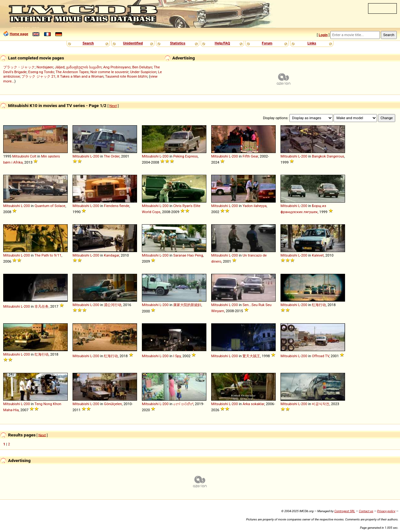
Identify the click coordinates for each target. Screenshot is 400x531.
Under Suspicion (143, 72)
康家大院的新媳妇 (187, 305)
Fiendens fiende (116, 206)
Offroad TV (320, 356)
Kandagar (111, 255)
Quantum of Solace (50, 206)
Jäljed (59, 67)
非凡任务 (42, 306)
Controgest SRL (344, 511)
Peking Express (185, 156)
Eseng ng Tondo (41, 72)
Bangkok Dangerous (328, 156)
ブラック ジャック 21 (38, 76)
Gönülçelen (113, 404)
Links (311, 43)
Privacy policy (386, 511)
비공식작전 (320, 404)
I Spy (177, 356)
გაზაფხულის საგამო (84, 67)
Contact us (366, 511)
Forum (267, 43)
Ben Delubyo (142, 67)
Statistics (177, 43)
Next (113, 106)
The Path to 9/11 (48, 255)
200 (96, 156)
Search (88, 43)
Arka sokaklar (253, 404)
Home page (19, 34)
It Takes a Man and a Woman (80, 76)
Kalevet (318, 255)
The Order (111, 156)
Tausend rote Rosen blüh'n (126, 76)
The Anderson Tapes (72, 72)
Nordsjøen (44, 67)
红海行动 (319, 305)
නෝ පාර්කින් (183, 404)
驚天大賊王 (251, 356)
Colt (33, 156)
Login (323, 35)
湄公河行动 (112, 305)
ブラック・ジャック (19, 67)
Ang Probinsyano (117, 67)
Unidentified (133, 43)
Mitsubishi (20, 156)
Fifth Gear (250, 156)
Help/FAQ (222, 43)
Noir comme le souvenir (109, 72)
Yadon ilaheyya (254, 206)
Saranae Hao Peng (188, 255)
